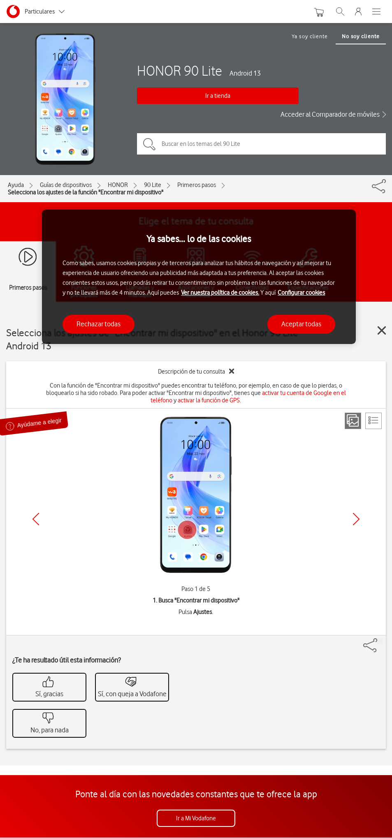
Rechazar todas (99, 324)
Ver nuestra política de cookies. (220, 292)
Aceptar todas (301, 324)
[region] (198, 277)
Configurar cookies (301, 292)
